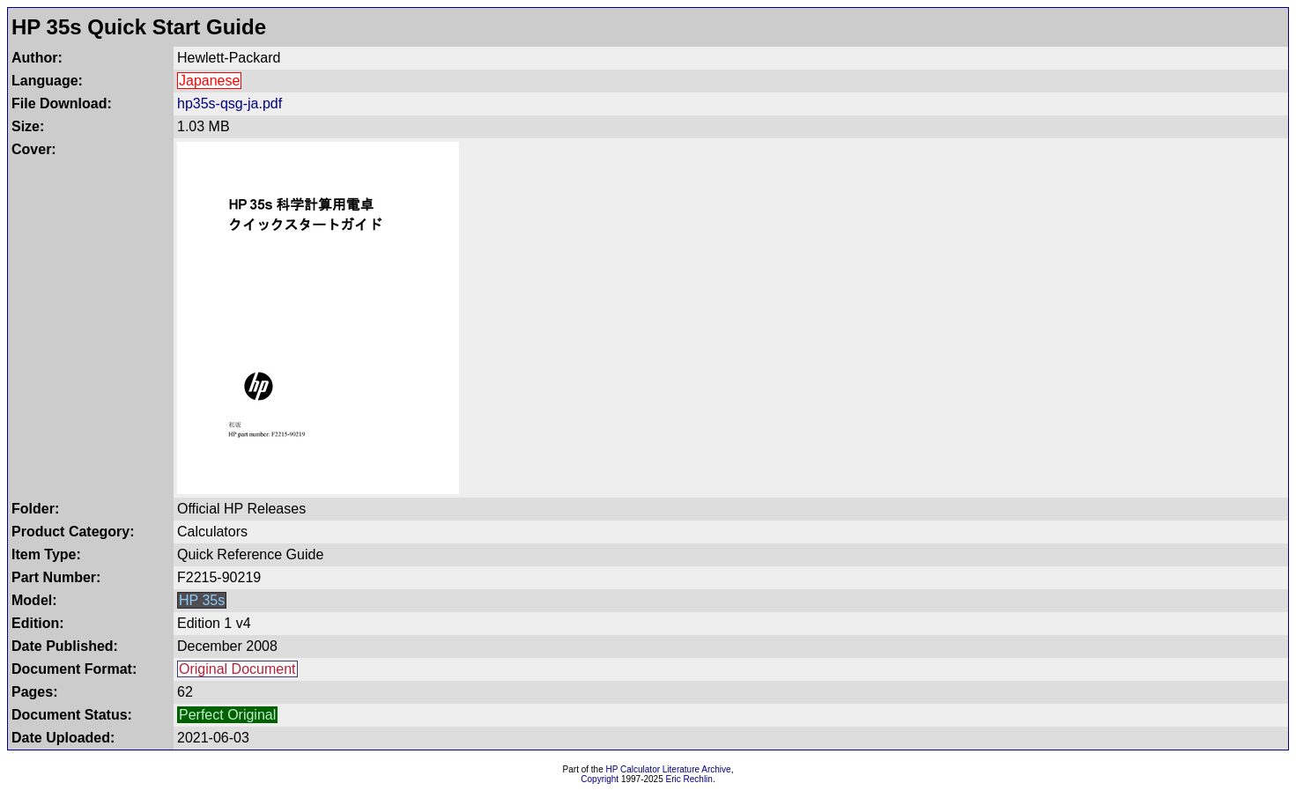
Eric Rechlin (689, 779)
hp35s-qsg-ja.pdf (229, 103)
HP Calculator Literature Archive (668, 769)
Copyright (599, 779)
